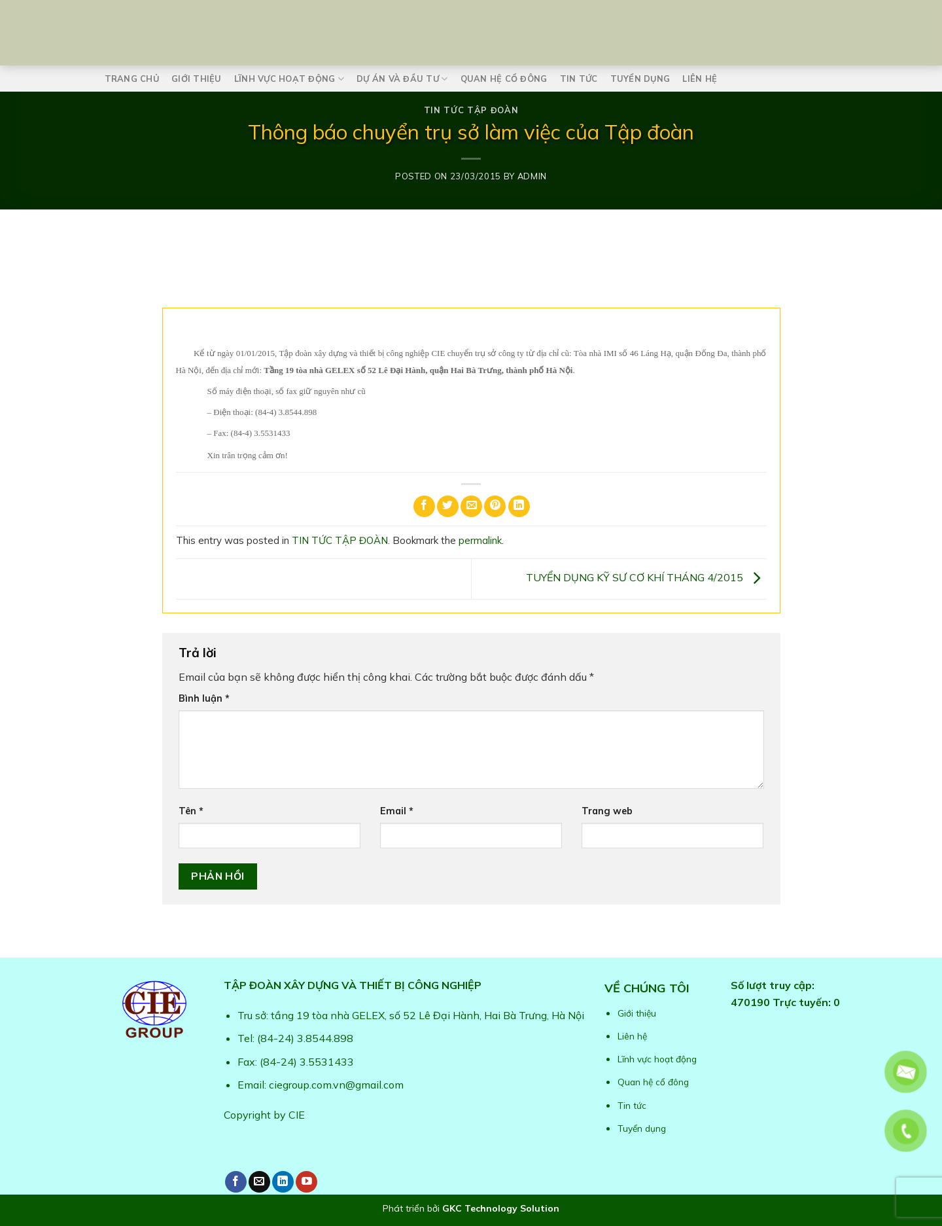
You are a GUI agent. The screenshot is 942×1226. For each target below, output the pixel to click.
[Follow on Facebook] (236, 1182)
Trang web (607, 811)
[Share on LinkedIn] (519, 506)
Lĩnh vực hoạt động (289, 79)
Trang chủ (132, 78)
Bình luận (204, 698)
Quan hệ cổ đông (504, 78)
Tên (191, 811)
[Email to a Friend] (471, 506)
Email (396, 811)
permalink (480, 540)
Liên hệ (699, 78)
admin (532, 176)
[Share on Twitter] (448, 506)
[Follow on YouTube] (306, 1182)
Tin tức (579, 78)
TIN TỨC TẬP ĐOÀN (471, 110)
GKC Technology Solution (500, 1208)
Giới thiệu (196, 78)
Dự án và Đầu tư (402, 79)
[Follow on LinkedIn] (283, 1182)
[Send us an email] (259, 1182)
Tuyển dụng (640, 78)
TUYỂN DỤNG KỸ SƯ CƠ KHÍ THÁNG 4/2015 (646, 578)
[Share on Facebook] (424, 506)
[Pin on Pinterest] (495, 506)
